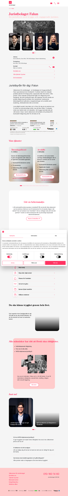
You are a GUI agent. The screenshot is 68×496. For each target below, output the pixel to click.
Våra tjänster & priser (19, 74)
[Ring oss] (55, 3)
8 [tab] (31, 185)
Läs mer (34, 384)
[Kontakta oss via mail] (53, 67)
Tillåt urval (34, 262)
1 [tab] (21, 185)
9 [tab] (33, 185)
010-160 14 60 (51, 473)
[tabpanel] (14, 41)
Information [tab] (34, 235)
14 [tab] (40, 185)
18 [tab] (46, 185)
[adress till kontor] (53, 57)
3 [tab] (24, 185)
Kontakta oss (12, 475)
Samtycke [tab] (12, 235)
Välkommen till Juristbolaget (17, 473)
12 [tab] (37, 185)
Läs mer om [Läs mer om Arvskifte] (47, 180)
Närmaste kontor (13, 480)
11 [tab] (36, 185)
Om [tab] (56, 235)
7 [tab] (30, 185)
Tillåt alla (55, 262)
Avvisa (12, 262)
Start (10, 8)
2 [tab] (35, 429)
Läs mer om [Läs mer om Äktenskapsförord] (20, 178)
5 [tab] (27, 185)
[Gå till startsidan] (12, 3)
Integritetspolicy (13, 482)
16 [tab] (43, 185)
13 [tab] (39, 185)
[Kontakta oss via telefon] (50, 67)
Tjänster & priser (14, 477)
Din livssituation (17, 77)
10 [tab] (34, 185)
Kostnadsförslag (21, 175)
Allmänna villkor (13, 484)
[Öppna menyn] (58, 3)
